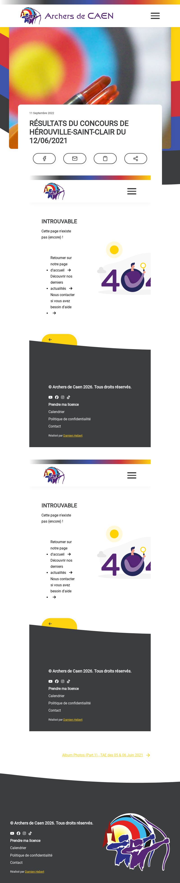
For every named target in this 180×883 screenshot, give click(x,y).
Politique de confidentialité (31, 853)
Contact (16, 861)
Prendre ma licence (25, 839)
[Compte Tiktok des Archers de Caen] (30, 832)
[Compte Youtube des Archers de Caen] (12, 832)
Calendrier (18, 846)
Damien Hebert (34, 869)
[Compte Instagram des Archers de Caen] (24, 832)
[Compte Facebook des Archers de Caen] (18, 832)
